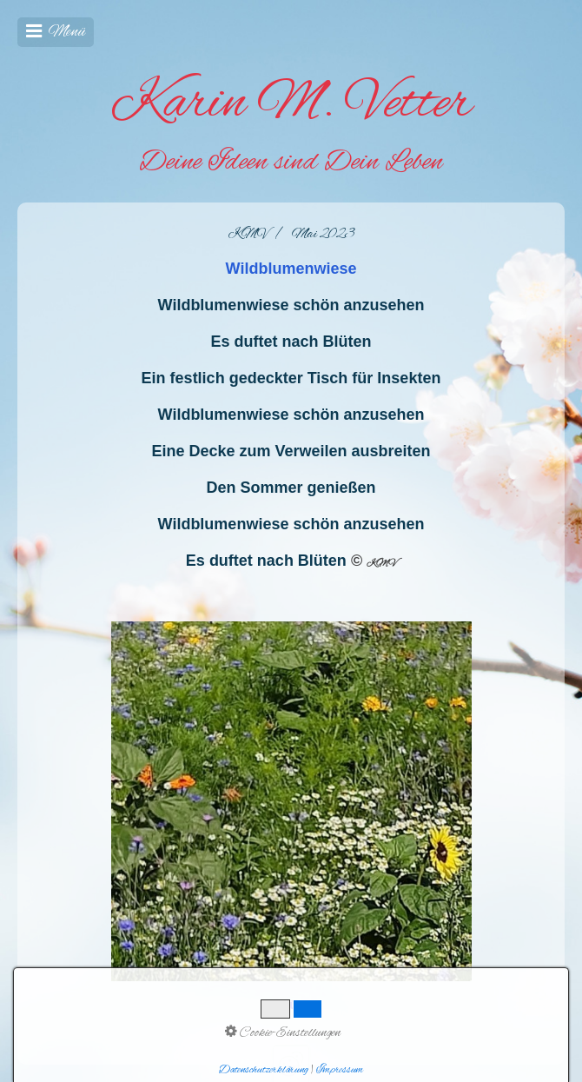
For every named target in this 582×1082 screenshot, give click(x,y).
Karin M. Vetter (291, 104)
